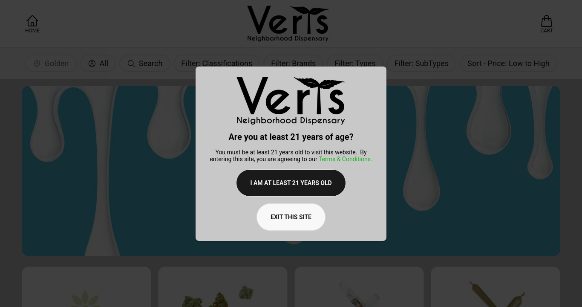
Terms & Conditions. (345, 159)
